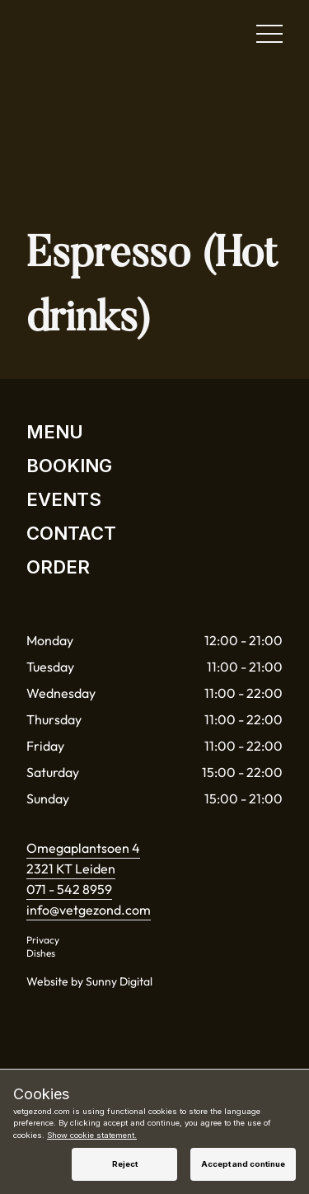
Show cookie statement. (92, 1135)
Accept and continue (243, 1163)
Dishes (40, 953)
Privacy (42, 940)
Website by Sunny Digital (89, 981)
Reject (125, 1163)
